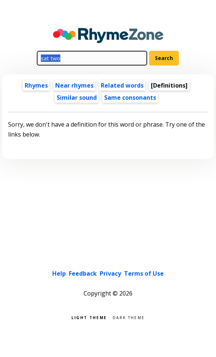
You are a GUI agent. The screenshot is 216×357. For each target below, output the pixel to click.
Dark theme (129, 317)
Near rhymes (74, 85)
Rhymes (36, 85)
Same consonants (130, 97)
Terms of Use (144, 273)
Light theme (89, 317)
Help (59, 273)
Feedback (83, 273)
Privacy (110, 273)
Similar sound (77, 97)
